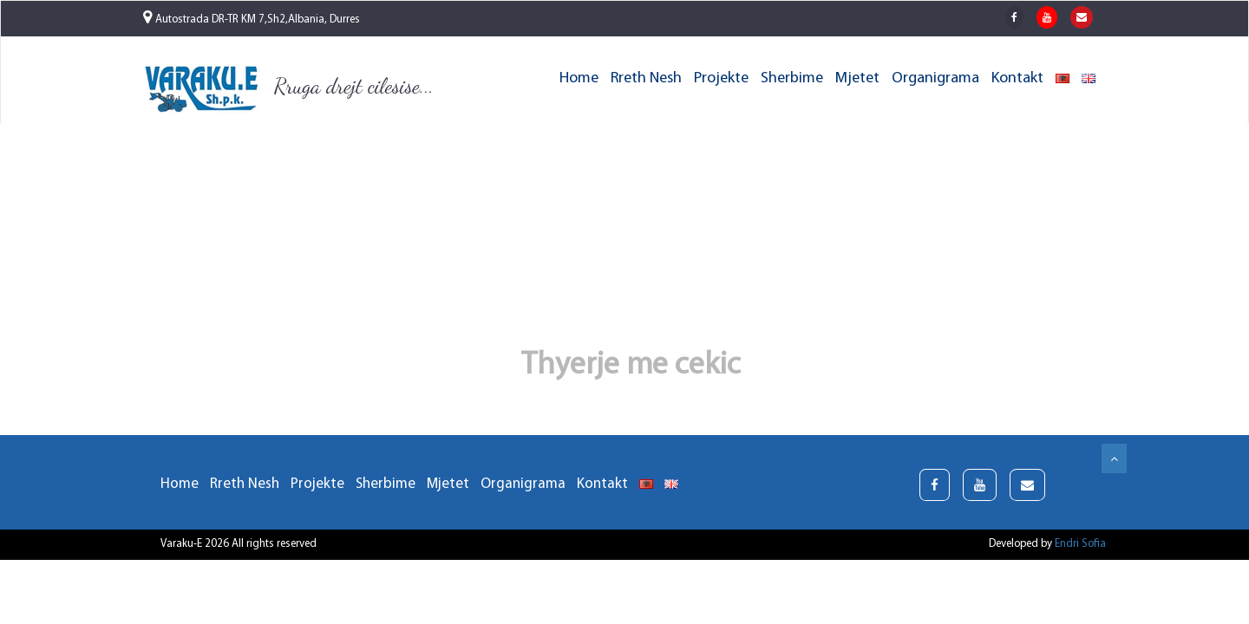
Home (578, 78)
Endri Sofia (1080, 543)
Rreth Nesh (646, 78)
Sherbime (792, 78)
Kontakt (1017, 78)
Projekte (721, 78)
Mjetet (857, 78)
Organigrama (935, 78)
